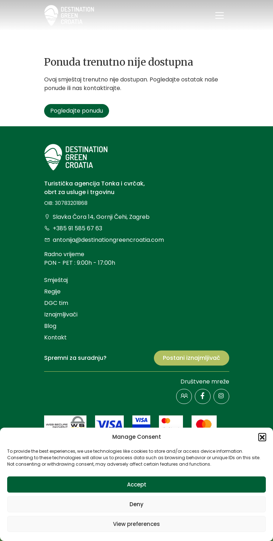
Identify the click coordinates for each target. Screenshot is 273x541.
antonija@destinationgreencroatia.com (104, 240)
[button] (262, 437)
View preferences (136, 524)
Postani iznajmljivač (191, 358)
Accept (136, 484)
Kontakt (55, 337)
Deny (136, 504)
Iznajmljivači (60, 314)
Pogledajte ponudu (76, 111)
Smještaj (56, 280)
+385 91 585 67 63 (73, 228)
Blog (50, 326)
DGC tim (56, 303)
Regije (52, 291)
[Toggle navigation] (219, 15)
